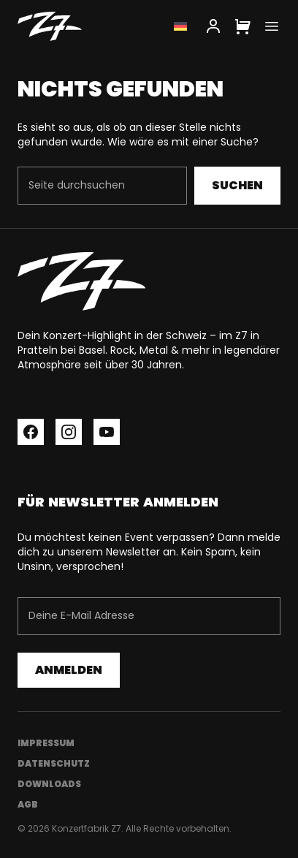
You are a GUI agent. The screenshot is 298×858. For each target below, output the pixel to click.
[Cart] (242, 26)
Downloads (49, 784)
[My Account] (213, 26)
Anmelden (68, 669)
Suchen (237, 185)
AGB (28, 804)
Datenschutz (54, 763)
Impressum (46, 743)
